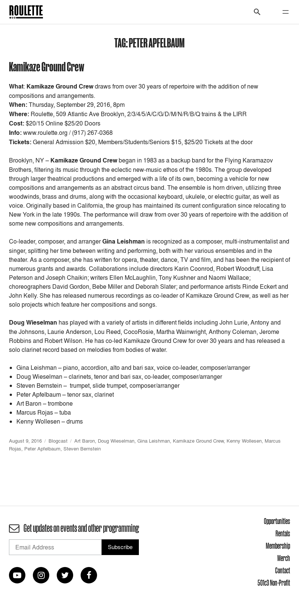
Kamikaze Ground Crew (46, 66)
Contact (282, 570)
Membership (278, 546)
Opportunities (277, 521)
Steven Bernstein (82, 448)
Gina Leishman (153, 440)
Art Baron (84, 440)
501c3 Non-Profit (274, 583)
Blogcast (58, 440)
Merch (283, 558)
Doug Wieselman (116, 440)
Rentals (282, 533)
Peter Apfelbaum (42, 448)
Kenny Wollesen (244, 440)
